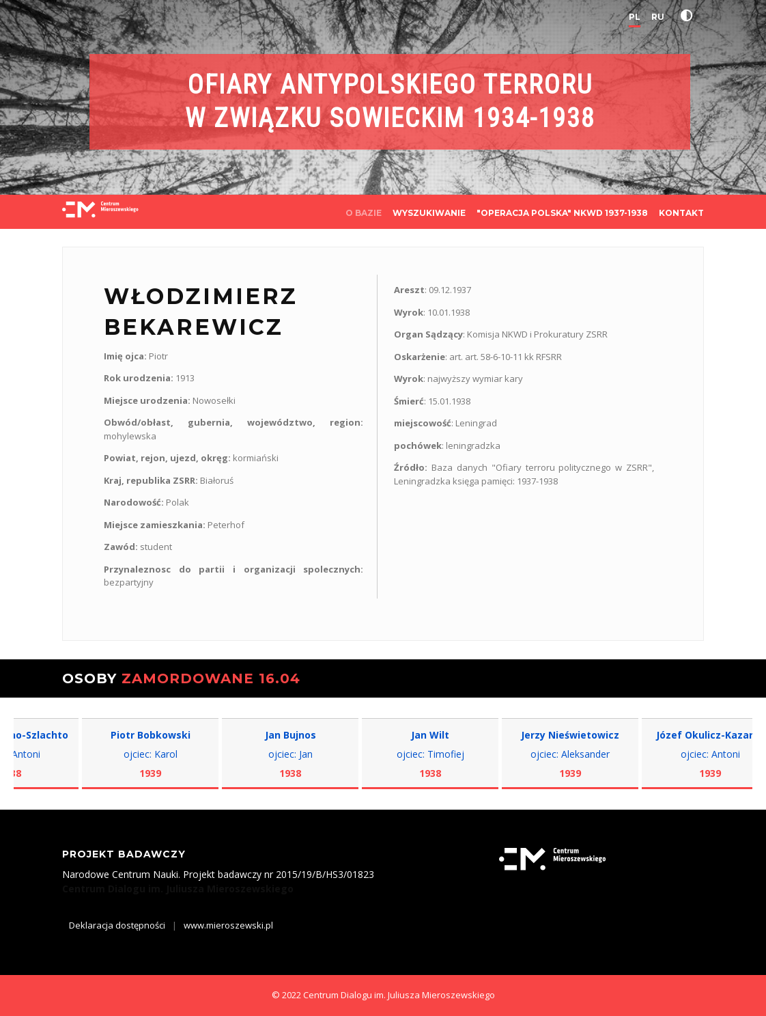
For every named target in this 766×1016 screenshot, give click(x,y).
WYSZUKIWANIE (429, 213)
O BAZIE (363, 213)
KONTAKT (681, 213)
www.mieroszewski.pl (228, 925)
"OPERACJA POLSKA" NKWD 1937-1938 (562, 213)
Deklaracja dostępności (117, 925)
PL (634, 17)
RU (657, 17)
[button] (689, 16)
